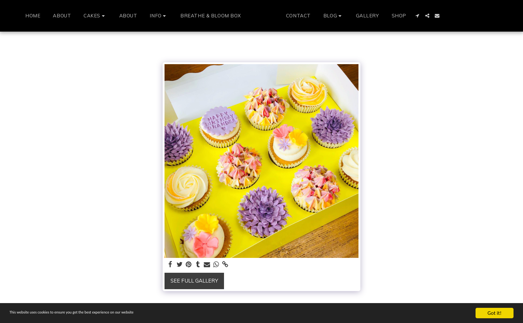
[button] (83, 16)
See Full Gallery (194, 280)
